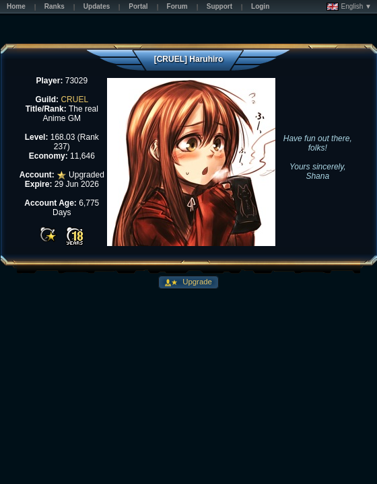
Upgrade (196, 282)
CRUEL (74, 99)
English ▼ (349, 7)
